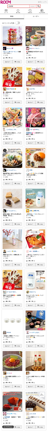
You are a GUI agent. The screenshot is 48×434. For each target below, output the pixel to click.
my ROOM (42, 11)
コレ (8, 61)
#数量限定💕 (30, 133)
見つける (18, 11)
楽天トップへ (42, 2)
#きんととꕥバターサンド (10, 51)
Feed (6, 11)
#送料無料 (7, 417)
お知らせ (30, 11)
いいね (18, 61)
